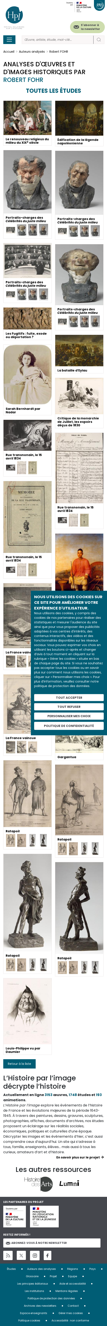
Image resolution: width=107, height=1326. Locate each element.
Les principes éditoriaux (32, 1283)
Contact (73, 1306)
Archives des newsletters (40, 1306)
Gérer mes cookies (71, 1313)
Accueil (8, 51)
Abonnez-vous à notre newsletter (36, 1243)
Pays (92, 1269)
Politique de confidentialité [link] (69, 725)
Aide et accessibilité (72, 1283)
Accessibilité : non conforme (70, 1320)
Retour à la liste (19, 1064)
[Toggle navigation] (9, 39)
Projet (53, 1276)
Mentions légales (66, 1291)
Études (11, 1269)
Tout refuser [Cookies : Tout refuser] (68, 707)
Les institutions (34, 1291)
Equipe (72, 1276)
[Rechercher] (58, 40)
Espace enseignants (33, 1313)
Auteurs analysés (32, 51)
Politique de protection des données (51, 1298)
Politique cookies (29, 1320)
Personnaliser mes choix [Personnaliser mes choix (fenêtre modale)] (69, 716)
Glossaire (32, 1276)
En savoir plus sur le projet (78, 1157)
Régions (72, 1269)
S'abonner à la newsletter (90, 27)
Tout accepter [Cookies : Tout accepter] (69, 697)
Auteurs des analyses (41, 1269)
